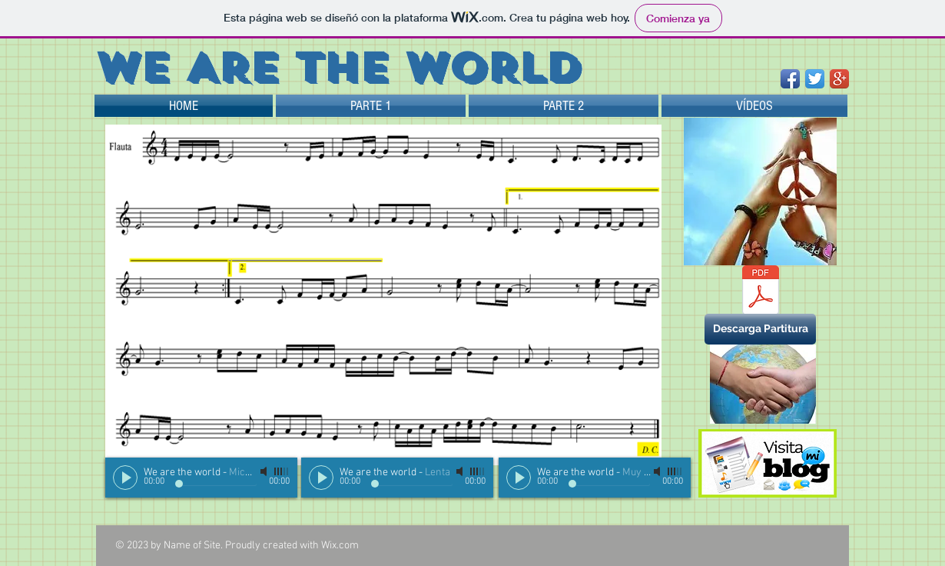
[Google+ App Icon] (839, 78)
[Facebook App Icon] (790, 78)
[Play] (125, 477)
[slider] (282, 471)
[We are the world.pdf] (760, 292)
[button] (760, 329)
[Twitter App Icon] (814, 78)
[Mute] (265, 471)
